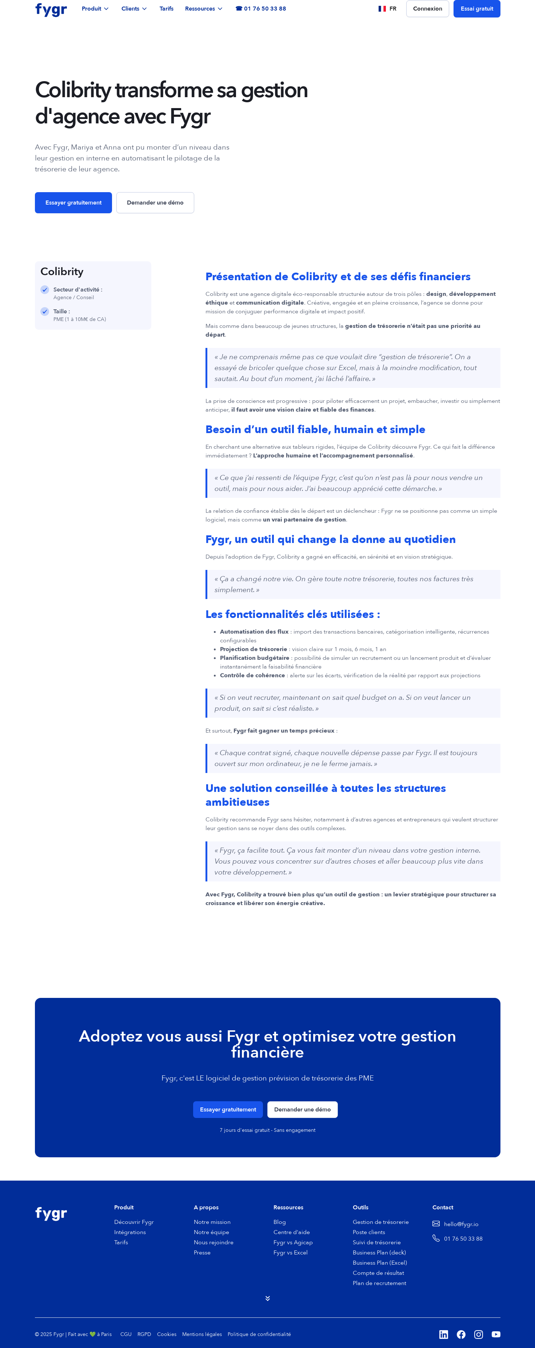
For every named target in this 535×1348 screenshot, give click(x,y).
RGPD (144, 1334)
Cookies (166, 1334)
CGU (126, 1334)
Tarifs (166, 9)
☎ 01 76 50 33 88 (260, 9)
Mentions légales (202, 1334)
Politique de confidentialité (259, 1334)
